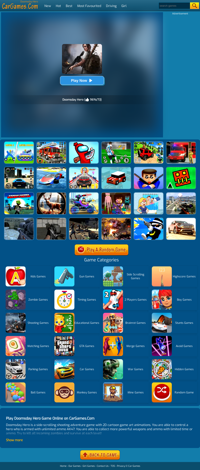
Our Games (74, 466)
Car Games (134, 466)
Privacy (121, 466)
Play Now (82, 80)
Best (69, 6)
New (47, 6)
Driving (111, 6)
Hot (58, 6)
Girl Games (89, 466)
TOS (113, 466)
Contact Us (103, 466)
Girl (124, 6)
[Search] (174, 5)
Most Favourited (89, 6)
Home (63, 466)
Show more (14, 440)
